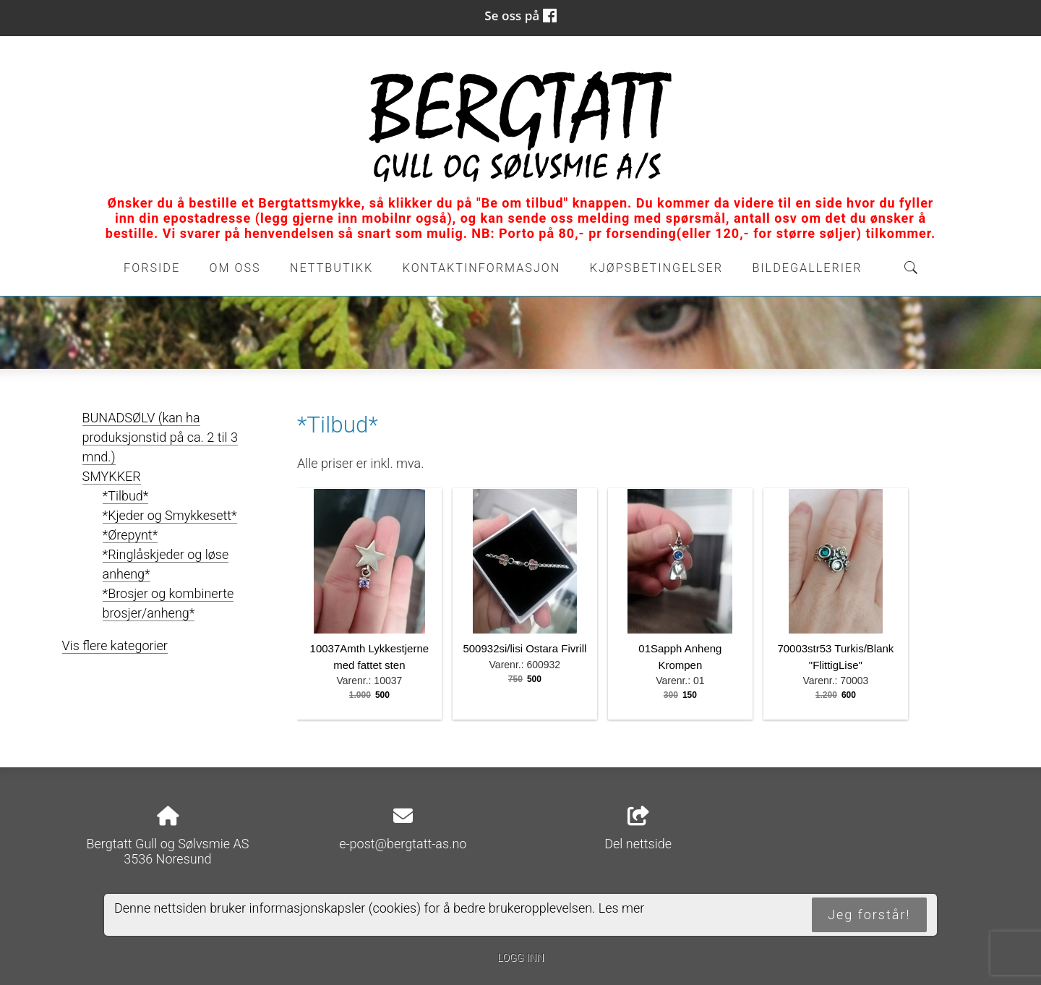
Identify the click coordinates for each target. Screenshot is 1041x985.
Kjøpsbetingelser (656, 268)
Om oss (235, 268)
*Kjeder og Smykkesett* (170, 515)
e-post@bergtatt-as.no (402, 843)
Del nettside (638, 828)
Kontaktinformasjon (482, 268)
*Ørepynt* (130, 534)
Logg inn (520, 958)
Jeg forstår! (869, 914)
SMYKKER (111, 476)
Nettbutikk (331, 268)
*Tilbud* (126, 495)
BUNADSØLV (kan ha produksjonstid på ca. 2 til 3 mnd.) (160, 437)
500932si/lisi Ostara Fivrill (524, 648)
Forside (152, 268)
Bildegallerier (807, 268)
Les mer (622, 908)
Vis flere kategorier (115, 645)
